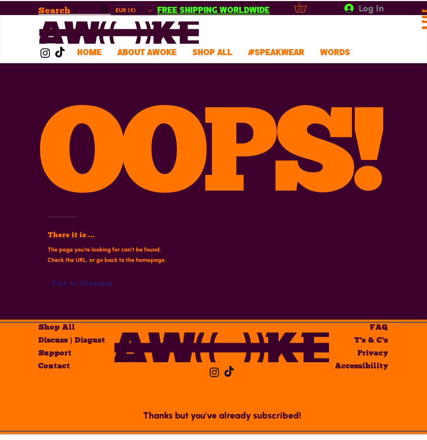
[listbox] (134, 10)
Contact (54, 366)
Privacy (372, 353)
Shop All (56, 328)
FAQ (379, 328)
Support (55, 353)
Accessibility (363, 366)
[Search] (61, 10)
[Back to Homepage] (83, 283)
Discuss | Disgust (63, 340)
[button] (134, 10)
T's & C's (371, 340)
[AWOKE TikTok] (60, 53)
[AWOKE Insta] (45, 53)
